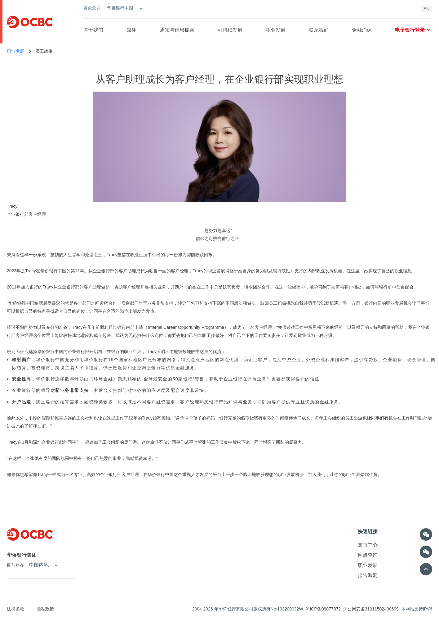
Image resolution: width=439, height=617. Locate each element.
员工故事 (44, 51)
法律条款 (15, 608)
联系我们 (319, 30)
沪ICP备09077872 (323, 608)
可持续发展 (230, 30)
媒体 (131, 30)
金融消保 (362, 30)
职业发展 (276, 30)
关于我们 (93, 30)
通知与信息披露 (177, 30)
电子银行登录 (412, 30)
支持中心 (368, 544)
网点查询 (368, 555)
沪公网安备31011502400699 (371, 608)
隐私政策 (45, 608)
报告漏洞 (368, 575)
